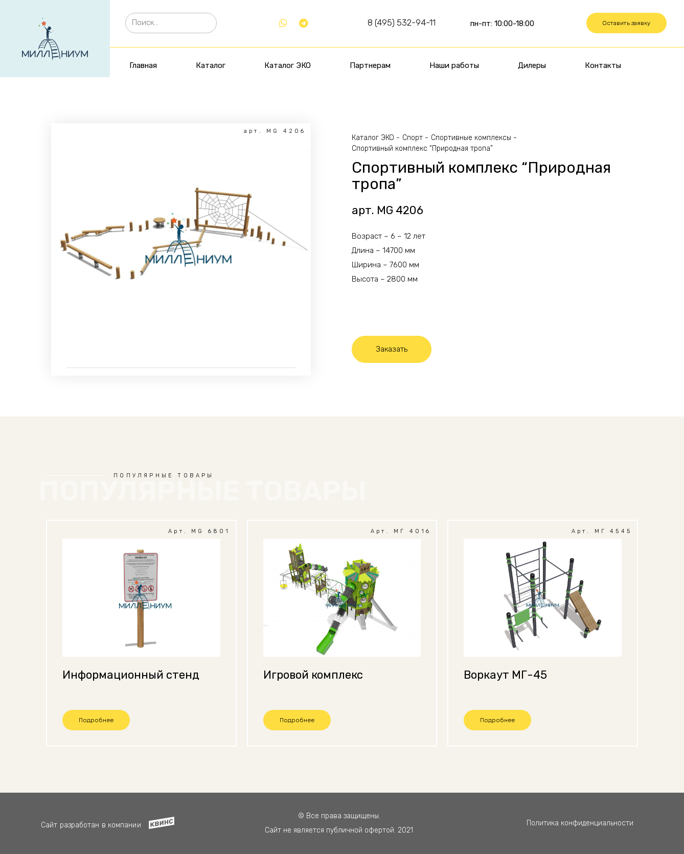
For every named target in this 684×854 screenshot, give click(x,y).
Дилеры (532, 65)
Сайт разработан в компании (91, 825)
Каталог (210, 65)
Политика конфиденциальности (580, 823)
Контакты (603, 65)
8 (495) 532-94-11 (402, 22)
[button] (626, 23)
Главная (143, 65)
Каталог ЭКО (287, 65)
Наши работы (454, 65)
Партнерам (370, 65)
